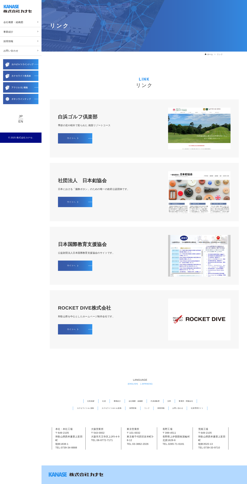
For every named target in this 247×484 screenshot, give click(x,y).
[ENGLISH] (131, 383)
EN (20, 121)
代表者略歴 (158, 401)
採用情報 (132, 407)
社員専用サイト (209, 407)
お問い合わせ (185, 407)
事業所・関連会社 (194, 401)
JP (21, 116)
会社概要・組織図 (134, 401)
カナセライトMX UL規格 (106, 407)
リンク (148, 407)
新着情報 (165, 407)
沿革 (174, 401)
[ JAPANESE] (148, 383)
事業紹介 (112, 401)
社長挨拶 (81, 401)
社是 (96, 401)
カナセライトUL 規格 (74, 407)
